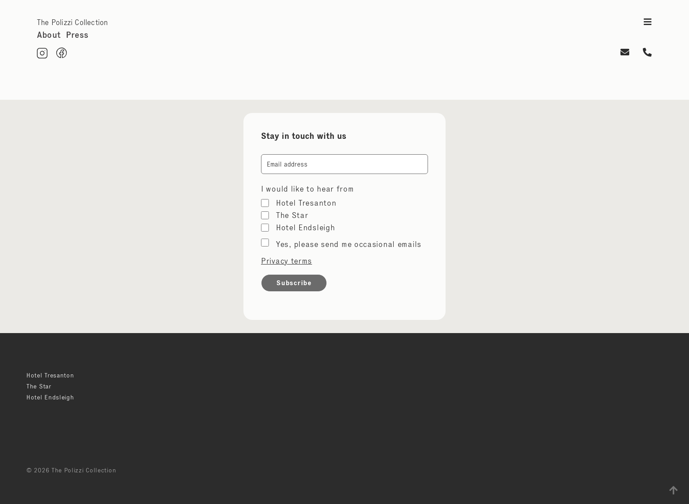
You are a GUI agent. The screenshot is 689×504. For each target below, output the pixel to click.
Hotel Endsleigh (305, 227)
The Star (292, 215)
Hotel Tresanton (306, 203)
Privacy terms (286, 261)
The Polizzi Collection (72, 22)
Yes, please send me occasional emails (348, 244)
